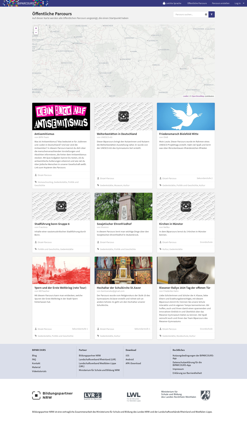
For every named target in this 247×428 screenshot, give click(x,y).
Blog (34, 355)
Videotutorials (39, 371)
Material (36, 367)
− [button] (36, 33)
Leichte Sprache (172, 3)
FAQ (34, 359)
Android (130, 359)
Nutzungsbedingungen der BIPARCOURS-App (193, 357)
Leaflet (185, 96)
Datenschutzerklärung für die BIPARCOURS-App (187, 364)
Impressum (178, 368)
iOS (127, 355)
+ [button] (36, 28)
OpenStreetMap (198, 96)
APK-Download (133, 363)
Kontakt (36, 363)
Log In (239, 3)
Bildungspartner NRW (90, 355)
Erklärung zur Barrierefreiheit (187, 372)
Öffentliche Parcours (197, 3)
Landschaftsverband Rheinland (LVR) (97, 359)
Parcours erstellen (221, 3)
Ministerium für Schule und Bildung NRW (99, 370)
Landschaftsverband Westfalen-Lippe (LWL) (97, 365)
